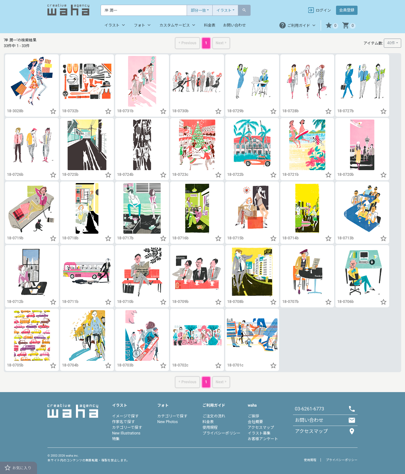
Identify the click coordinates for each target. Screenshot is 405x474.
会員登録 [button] (346, 10)
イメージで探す (125, 416)
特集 (116, 439)
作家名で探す (123, 422)
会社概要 (255, 422)
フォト (143, 25)
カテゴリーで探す (127, 427)
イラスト (224, 10)
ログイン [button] (319, 10)
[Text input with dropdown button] (144, 10)
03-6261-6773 (309, 409)
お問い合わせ (234, 25)
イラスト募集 (259, 433)
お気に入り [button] (17, 467)
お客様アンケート (263, 439)
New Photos (167, 422)
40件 (391, 43)
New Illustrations (126, 433)
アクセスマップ (261, 427)
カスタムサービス (177, 25)
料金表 (209, 25)
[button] (331, 25)
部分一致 (198, 10)
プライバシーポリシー (221, 433)
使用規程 (210, 427)
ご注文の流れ (213, 416)
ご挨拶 (253, 416)
